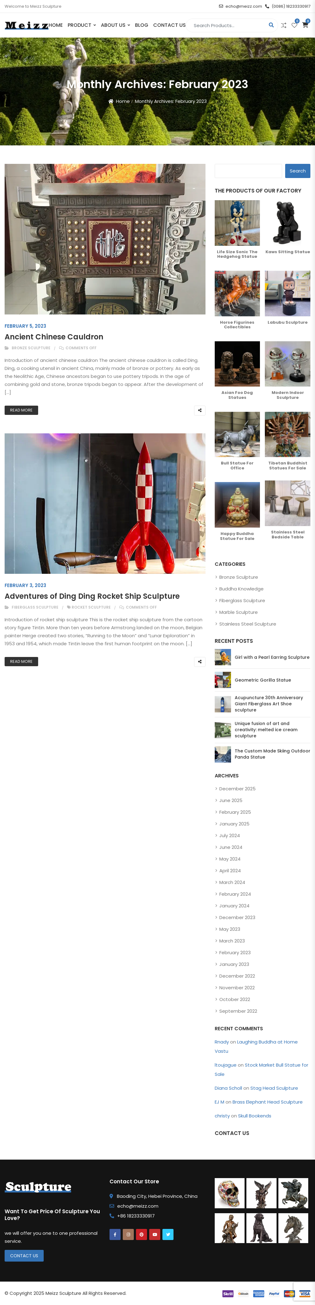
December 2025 (237, 788)
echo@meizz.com (240, 6)
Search (298, 171)
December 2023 (237, 917)
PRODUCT (79, 25)
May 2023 (229, 929)
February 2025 (235, 812)
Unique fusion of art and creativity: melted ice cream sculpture (266, 729)
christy (222, 1115)
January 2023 (234, 964)
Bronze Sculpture (31, 348)
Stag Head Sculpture (274, 1088)
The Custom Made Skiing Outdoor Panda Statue (272, 754)
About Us (113, 25)
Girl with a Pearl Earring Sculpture (272, 657)
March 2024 (232, 882)
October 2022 (234, 999)
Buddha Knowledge (241, 589)
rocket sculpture (91, 607)
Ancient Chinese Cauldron (54, 337)
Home (56, 25)
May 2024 (230, 859)
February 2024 (235, 894)
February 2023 (235, 952)
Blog (141, 25)
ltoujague (226, 1065)
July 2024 (229, 835)
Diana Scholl (228, 1088)
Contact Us (169, 25)
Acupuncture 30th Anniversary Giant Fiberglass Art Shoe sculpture (269, 704)
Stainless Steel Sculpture (247, 624)
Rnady (222, 1042)
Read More (21, 410)
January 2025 (234, 824)
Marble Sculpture (238, 612)
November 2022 (237, 987)
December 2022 (237, 976)
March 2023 (232, 941)
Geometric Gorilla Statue (263, 680)
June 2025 (230, 800)
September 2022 (238, 1011)
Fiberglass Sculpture (35, 607)
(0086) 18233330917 (287, 6)
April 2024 (230, 870)
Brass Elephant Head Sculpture (268, 1102)
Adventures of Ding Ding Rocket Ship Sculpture (92, 596)
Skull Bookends (254, 1115)
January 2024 (234, 905)
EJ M (219, 1102)
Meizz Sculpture (63, 1293)
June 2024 (230, 847)
